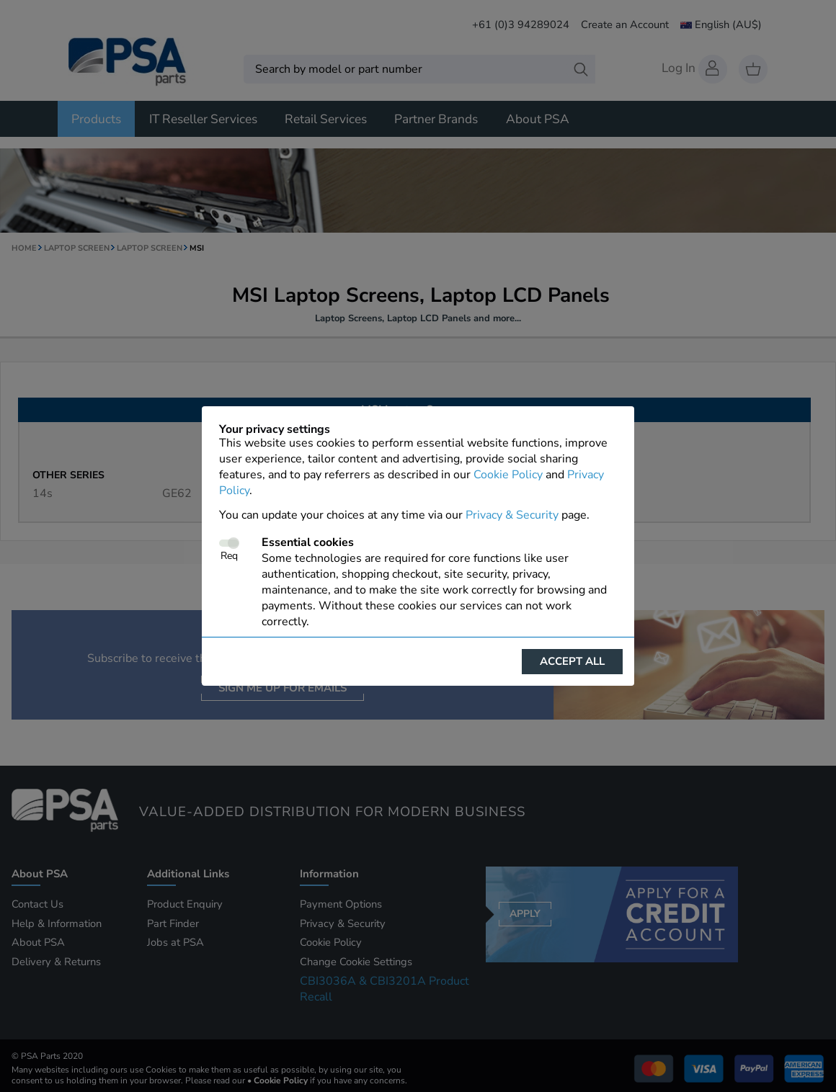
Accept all (572, 661)
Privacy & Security (512, 515)
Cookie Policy (508, 475)
